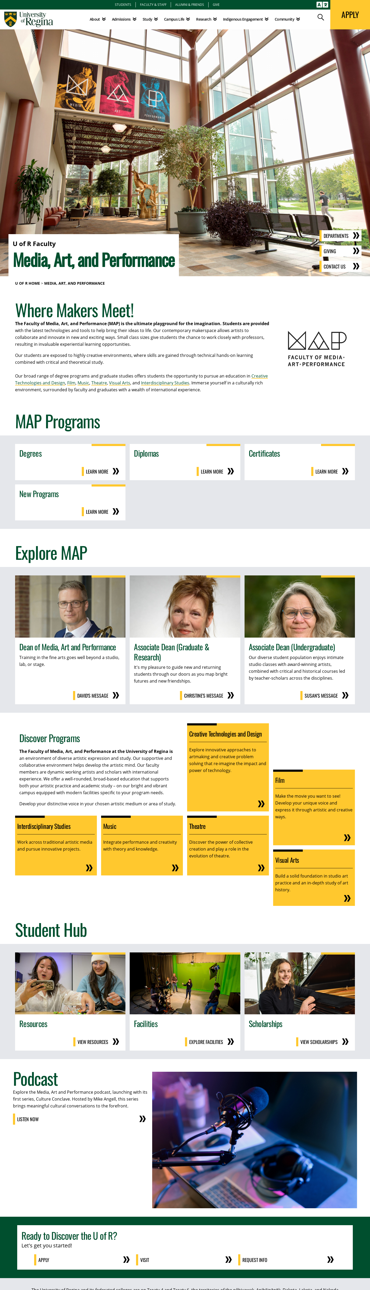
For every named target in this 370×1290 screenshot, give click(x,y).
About (95, 19)
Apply (43, 1259)
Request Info (254, 1259)
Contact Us (335, 266)
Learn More (97, 471)
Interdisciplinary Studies (165, 383)
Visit (144, 1259)
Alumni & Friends (189, 4)
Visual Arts (119, 383)
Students (123, 4)
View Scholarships (319, 1041)
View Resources (93, 1041)
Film (71, 383)
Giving (330, 251)
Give (216, 4)
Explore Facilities (206, 1041)
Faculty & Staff (153, 4)
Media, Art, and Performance (74, 283)
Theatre (99, 383)
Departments (336, 235)
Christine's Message (203, 695)
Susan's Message (321, 695)
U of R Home (27, 283)
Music (83, 383)
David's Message (92, 695)
